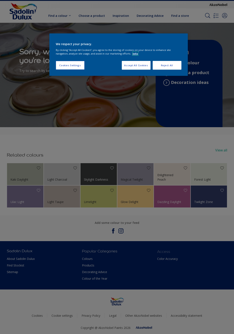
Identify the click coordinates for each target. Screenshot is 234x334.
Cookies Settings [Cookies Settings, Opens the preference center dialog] (70, 65)
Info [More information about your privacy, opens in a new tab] (135, 53)
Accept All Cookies (136, 65)
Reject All (167, 65)
